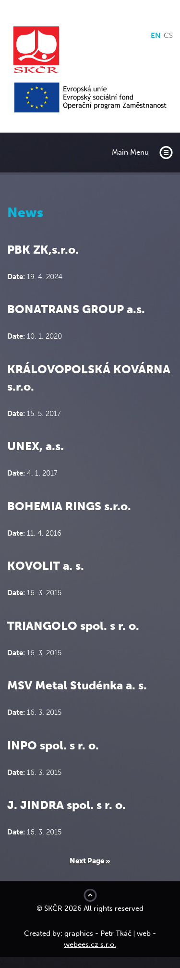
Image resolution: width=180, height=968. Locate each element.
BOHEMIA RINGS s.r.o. (69, 506)
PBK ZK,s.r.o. (43, 250)
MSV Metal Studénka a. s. (77, 685)
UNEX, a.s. (35, 446)
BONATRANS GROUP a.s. (76, 309)
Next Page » (90, 861)
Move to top (90, 895)
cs (168, 35)
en (155, 35)
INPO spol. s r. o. (53, 745)
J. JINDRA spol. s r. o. (66, 805)
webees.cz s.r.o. (90, 944)
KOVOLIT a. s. (45, 566)
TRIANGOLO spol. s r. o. (73, 626)
